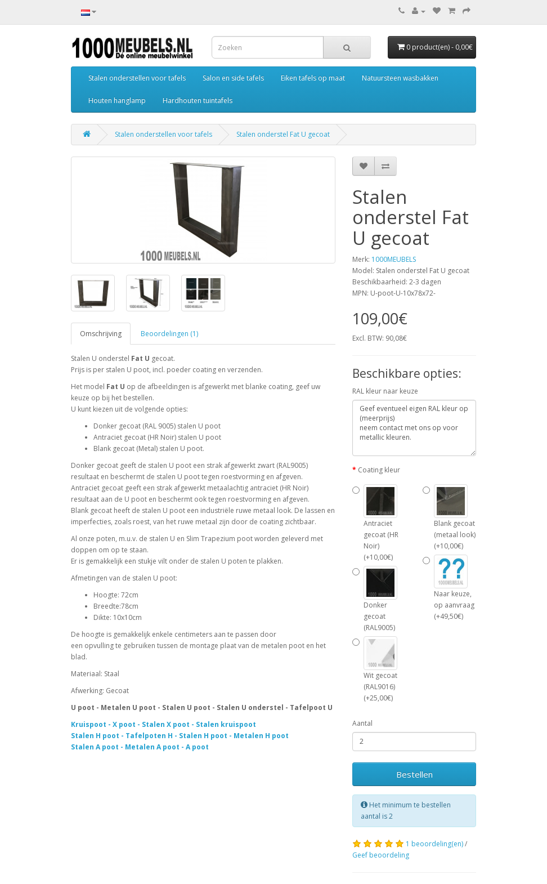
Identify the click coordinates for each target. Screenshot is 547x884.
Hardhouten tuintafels (197, 100)
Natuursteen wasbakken (400, 78)
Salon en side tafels (233, 78)
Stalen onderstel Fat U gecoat (283, 134)
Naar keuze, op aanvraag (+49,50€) (448, 588)
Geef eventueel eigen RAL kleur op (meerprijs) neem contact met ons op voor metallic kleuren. (414, 428)
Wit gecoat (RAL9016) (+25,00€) (374, 669)
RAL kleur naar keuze (385, 391)
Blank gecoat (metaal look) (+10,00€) (449, 517)
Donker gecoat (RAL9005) (374, 599)
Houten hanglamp (117, 100)
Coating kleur (379, 470)
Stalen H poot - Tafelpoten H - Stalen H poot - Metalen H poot (180, 735)
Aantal (362, 723)
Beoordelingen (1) (169, 333)
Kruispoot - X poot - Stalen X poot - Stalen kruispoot (163, 724)
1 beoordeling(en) (434, 844)
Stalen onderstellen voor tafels (137, 78)
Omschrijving (101, 333)
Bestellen (414, 774)
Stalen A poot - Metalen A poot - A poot (140, 747)
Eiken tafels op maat (313, 78)
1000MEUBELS (393, 259)
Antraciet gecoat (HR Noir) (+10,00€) (375, 523)
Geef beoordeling (380, 855)
